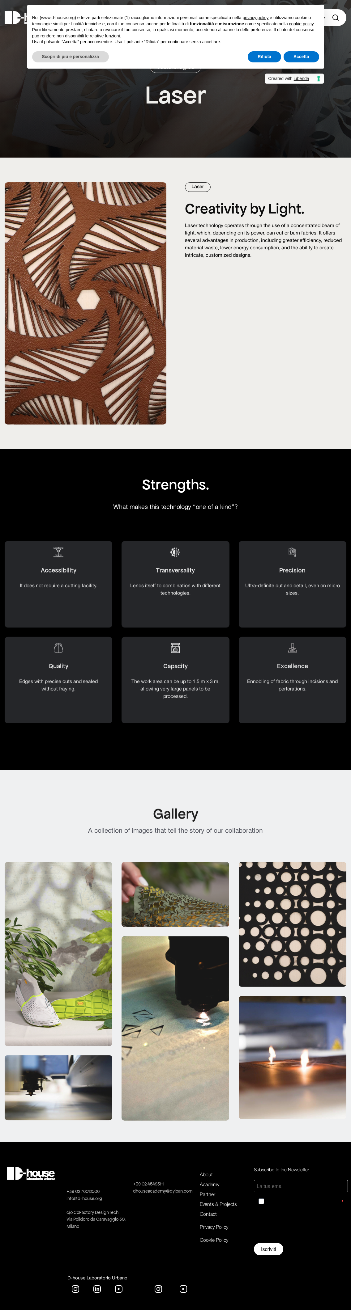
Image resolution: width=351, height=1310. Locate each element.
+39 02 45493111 (148, 1184)
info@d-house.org (84, 1198)
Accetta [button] (301, 56)
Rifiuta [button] (264, 56)
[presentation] (301, 1226)
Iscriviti (268, 1249)
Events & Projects (218, 1204)
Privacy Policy (214, 1227)
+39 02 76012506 (83, 1191)
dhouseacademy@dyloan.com (163, 1191)
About (206, 1175)
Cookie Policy (214, 1240)
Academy (209, 1185)
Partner (207, 1195)
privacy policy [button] (255, 17)
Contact (208, 1214)
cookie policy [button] (301, 23)
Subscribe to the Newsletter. (282, 1170)
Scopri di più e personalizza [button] (70, 56)
